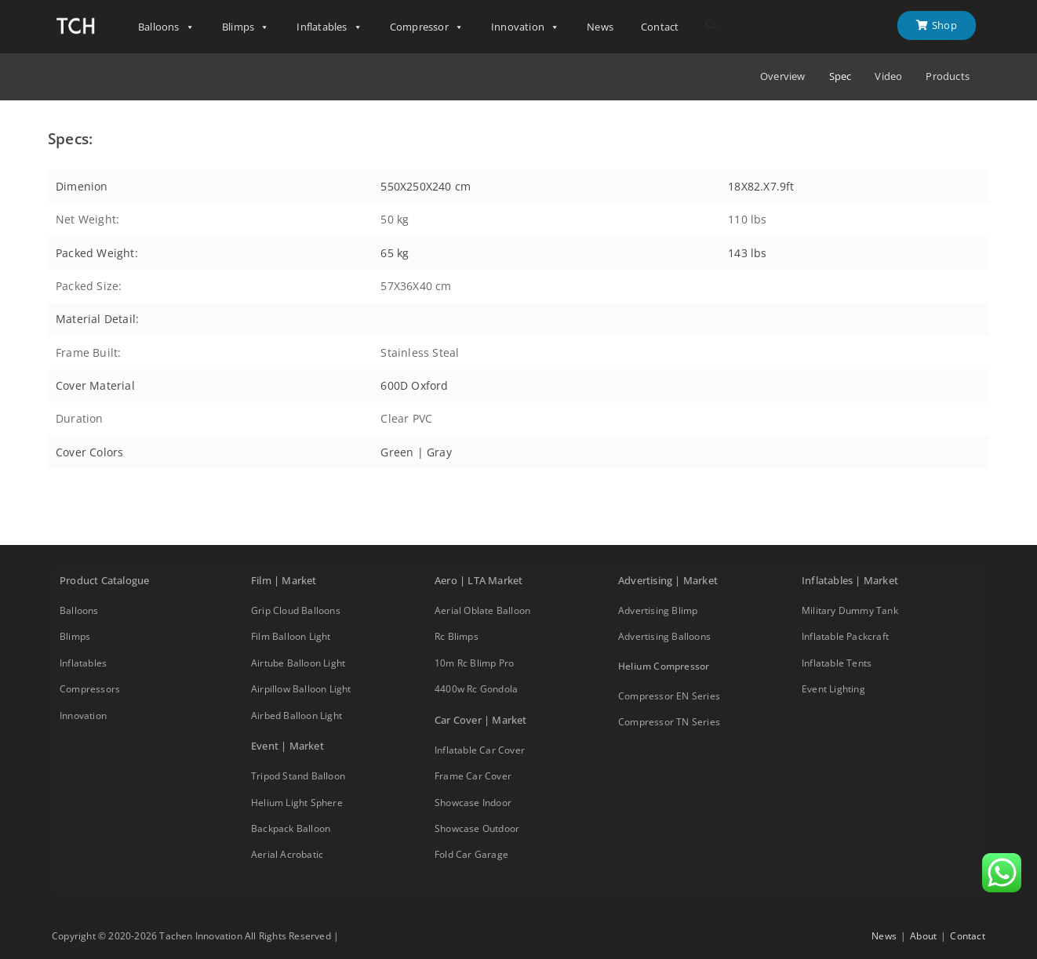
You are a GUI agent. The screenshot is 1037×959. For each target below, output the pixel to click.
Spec (840, 76)
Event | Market (287, 746)
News (600, 27)
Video (888, 76)
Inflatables (329, 27)
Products (948, 76)
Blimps (245, 27)
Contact (660, 27)
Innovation (525, 27)
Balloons (166, 27)
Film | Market (284, 580)
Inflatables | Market (850, 580)
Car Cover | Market (481, 720)
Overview (783, 76)
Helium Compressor (663, 666)
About (923, 936)
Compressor (427, 27)
